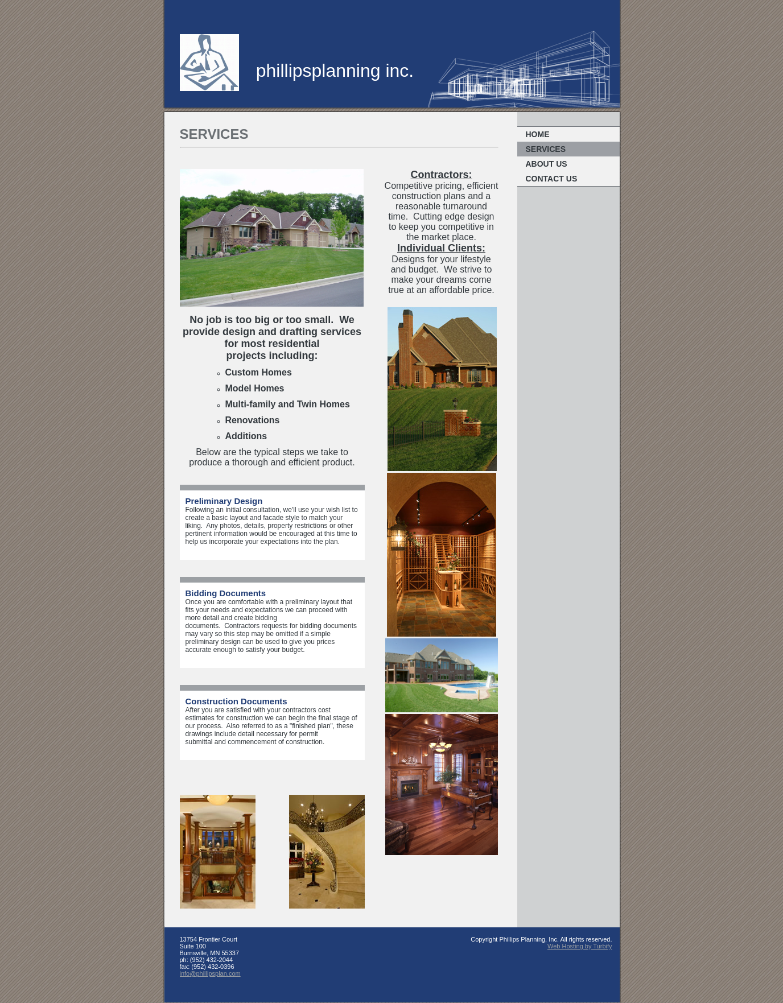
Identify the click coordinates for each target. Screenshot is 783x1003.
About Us (546, 163)
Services (546, 149)
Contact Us (552, 178)
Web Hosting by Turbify (579, 946)
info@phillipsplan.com (210, 973)
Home (538, 134)
